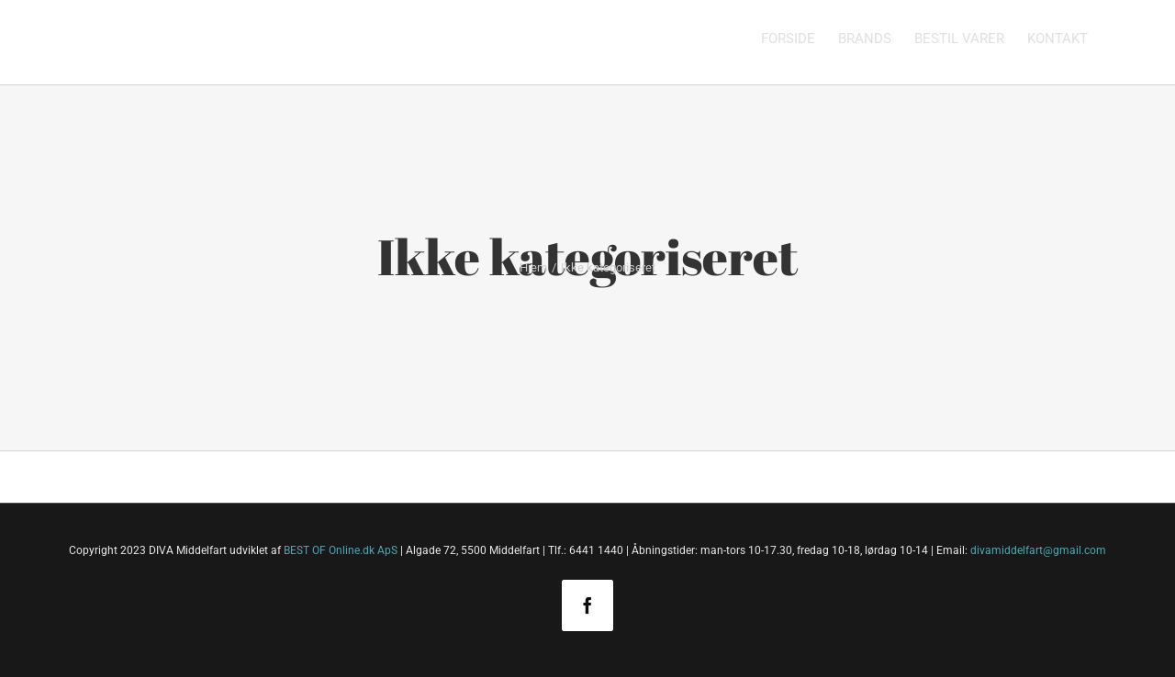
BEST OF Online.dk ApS (340, 550)
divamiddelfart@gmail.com (1038, 550)
